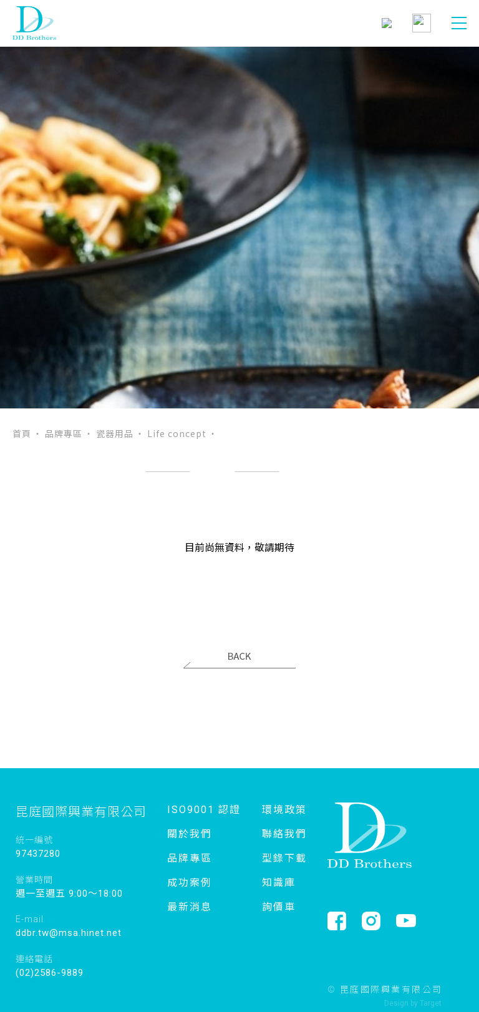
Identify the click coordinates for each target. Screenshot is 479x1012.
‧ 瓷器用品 (108, 433)
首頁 (21, 433)
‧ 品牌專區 (57, 433)
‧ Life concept (170, 433)
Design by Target (413, 1003)
